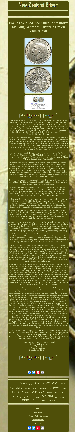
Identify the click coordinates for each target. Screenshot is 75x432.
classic (34, 388)
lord (50, 388)
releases (37, 397)
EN (36, 423)
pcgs (56, 397)
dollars (19, 388)
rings (30, 384)
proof (57, 387)
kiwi (63, 383)
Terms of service (38, 420)
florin (14, 384)
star (20, 391)
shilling (44, 400)
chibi (37, 383)
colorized (61, 397)
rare (63, 392)
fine (39, 400)
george (27, 388)
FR (40, 423)
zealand (47, 396)
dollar (33, 400)
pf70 (34, 391)
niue (30, 396)
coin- (64, 388)
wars (42, 391)
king (12, 388)
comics (25, 399)
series (27, 392)
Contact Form (38, 412)
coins (56, 392)
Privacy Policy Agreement (38, 416)
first (13, 392)
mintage (52, 400)
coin (55, 383)
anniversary (43, 388)
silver (46, 383)
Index (38, 409)
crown (22, 397)
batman (49, 392)
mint (15, 396)
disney (23, 383)
